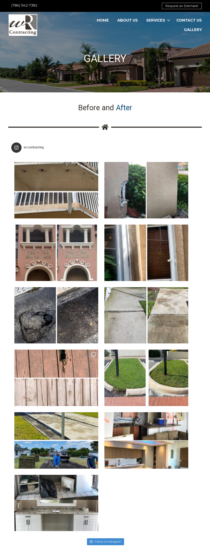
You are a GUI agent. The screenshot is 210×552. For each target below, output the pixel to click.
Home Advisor (70, 535)
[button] (182, 6)
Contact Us (189, 23)
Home (103, 23)
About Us (127, 23)
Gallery (193, 33)
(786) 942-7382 (24, 5)
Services (155, 23)
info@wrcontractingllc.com (79, 512)
